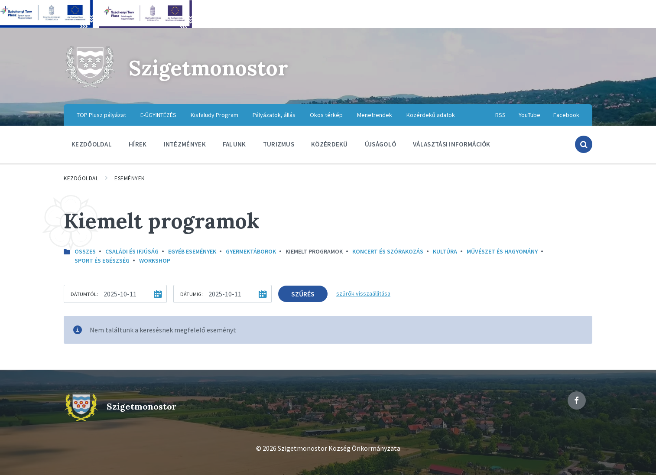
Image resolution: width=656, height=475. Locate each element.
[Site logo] (90, 86)
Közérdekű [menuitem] (329, 144)
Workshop (154, 260)
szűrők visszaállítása (363, 293)
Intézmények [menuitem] (185, 144)
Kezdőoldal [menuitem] (91, 144)
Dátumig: (191, 294)
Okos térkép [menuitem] (326, 115)
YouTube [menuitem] (529, 115)
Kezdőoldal (81, 178)
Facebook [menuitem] (566, 115)
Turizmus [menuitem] (278, 144)
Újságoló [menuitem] (380, 144)
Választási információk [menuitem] (451, 144)
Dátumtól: (84, 294)
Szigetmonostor (208, 68)
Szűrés (303, 294)
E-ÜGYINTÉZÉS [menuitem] (158, 115)
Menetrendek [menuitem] (374, 115)
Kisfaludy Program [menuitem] (214, 115)
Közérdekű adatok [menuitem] (430, 115)
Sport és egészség (102, 260)
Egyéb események (192, 251)
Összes (85, 251)
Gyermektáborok (251, 251)
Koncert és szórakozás (387, 251)
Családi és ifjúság (132, 251)
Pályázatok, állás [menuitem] (274, 115)
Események (129, 178)
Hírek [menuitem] (138, 144)
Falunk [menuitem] (234, 144)
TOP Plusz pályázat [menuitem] (101, 115)
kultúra (445, 251)
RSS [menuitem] (500, 115)
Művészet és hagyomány (502, 251)
